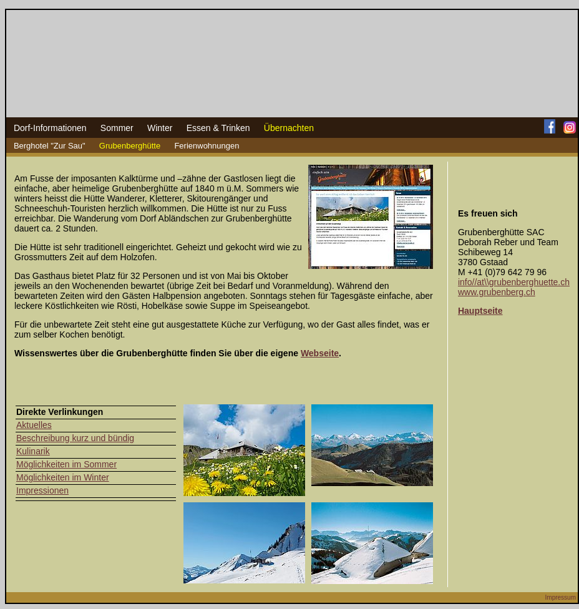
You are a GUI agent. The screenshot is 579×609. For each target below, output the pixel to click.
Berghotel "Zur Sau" (49, 145)
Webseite (320, 353)
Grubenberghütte (129, 145)
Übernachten (289, 128)
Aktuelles (34, 425)
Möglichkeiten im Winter (62, 477)
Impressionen (42, 490)
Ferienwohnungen (206, 145)
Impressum (560, 597)
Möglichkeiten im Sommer (66, 464)
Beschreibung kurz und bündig (75, 438)
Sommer (117, 128)
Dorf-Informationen (50, 128)
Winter (159, 128)
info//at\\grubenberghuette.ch (514, 282)
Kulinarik (33, 451)
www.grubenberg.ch (496, 292)
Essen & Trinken (218, 128)
